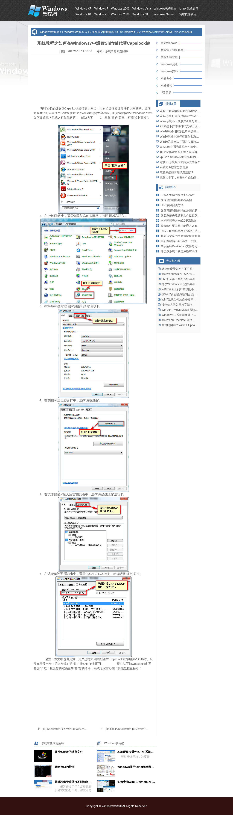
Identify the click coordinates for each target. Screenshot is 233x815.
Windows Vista (141, 8)
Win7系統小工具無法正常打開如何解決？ (185, 121)
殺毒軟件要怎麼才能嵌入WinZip (181, 225)
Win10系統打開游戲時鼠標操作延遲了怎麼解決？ (191, 131)
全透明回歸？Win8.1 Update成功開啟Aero (188, 325)
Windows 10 (83, 14)
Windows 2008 (120, 14)
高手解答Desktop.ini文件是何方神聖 (183, 246)
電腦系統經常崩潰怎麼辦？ (177, 172)
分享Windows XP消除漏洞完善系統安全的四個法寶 (194, 284)
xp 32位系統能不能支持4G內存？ (181, 157)
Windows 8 (101, 14)
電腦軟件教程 (187, 14)
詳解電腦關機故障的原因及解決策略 (183, 210)
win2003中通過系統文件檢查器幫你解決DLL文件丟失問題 (196, 146)
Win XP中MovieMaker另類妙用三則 (184, 309)
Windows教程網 (49, 32)
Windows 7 (101, 8)
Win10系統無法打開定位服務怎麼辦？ (183, 141)
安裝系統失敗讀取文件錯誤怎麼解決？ (185, 215)
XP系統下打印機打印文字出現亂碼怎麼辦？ (187, 126)
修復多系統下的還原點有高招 (179, 251)
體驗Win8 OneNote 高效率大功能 (182, 320)
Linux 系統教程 (188, 8)
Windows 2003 (120, 8)
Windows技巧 (169, 71)
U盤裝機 (166, 92)
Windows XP (83, 8)
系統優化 (166, 85)
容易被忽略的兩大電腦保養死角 (180, 235)
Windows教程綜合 (165, 8)
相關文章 (170, 103)
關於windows (169, 42)
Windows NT (140, 14)
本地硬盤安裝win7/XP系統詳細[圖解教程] (186, 220)
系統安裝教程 (169, 57)
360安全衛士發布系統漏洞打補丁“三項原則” (189, 279)
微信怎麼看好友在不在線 (177, 268)
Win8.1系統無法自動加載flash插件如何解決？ (188, 110)
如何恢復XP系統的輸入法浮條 (178, 151)
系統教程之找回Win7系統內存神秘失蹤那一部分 (76, 728)
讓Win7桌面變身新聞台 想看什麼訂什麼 (186, 294)
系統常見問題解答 (103, 32)
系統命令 (166, 78)
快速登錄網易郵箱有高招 (176, 200)
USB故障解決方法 (172, 205)
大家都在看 (173, 260)
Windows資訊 (169, 64)
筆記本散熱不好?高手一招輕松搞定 (183, 241)
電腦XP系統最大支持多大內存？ (180, 162)
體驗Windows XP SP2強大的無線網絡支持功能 (191, 273)
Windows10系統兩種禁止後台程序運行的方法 (190, 314)
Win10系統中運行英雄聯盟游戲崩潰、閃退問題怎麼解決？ (196, 136)
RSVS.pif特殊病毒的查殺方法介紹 (182, 230)
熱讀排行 (170, 187)
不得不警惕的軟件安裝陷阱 (178, 195)
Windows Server (164, 14)
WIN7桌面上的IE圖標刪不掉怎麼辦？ (185, 289)
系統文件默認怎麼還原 (174, 167)
